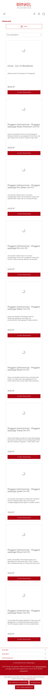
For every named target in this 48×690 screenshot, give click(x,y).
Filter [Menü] (24, 26)
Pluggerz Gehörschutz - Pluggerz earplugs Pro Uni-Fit (24, 247)
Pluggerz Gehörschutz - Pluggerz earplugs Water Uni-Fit (24, 308)
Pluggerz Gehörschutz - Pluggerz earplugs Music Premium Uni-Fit (24, 125)
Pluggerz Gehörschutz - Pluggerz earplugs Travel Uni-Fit (24, 429)
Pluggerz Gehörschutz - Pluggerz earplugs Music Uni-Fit (24, 612)
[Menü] (4, 14)
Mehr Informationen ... (29, 678)
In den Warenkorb (24, 92)
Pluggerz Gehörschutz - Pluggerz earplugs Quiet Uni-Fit (24, 490)
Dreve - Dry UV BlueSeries (20, 66)
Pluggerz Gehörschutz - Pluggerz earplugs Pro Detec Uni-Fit (24, 186)
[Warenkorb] (43, 14)
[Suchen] (34, 14)
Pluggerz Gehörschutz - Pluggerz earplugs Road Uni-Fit (24, 369)
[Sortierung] (24, 35)
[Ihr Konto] (39, 14)
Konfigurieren (35, 682)
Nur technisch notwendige (18, 682)
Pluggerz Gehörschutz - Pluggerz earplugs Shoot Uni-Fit (24, 551)
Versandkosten (41, 666)
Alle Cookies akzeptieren (24, 687)
